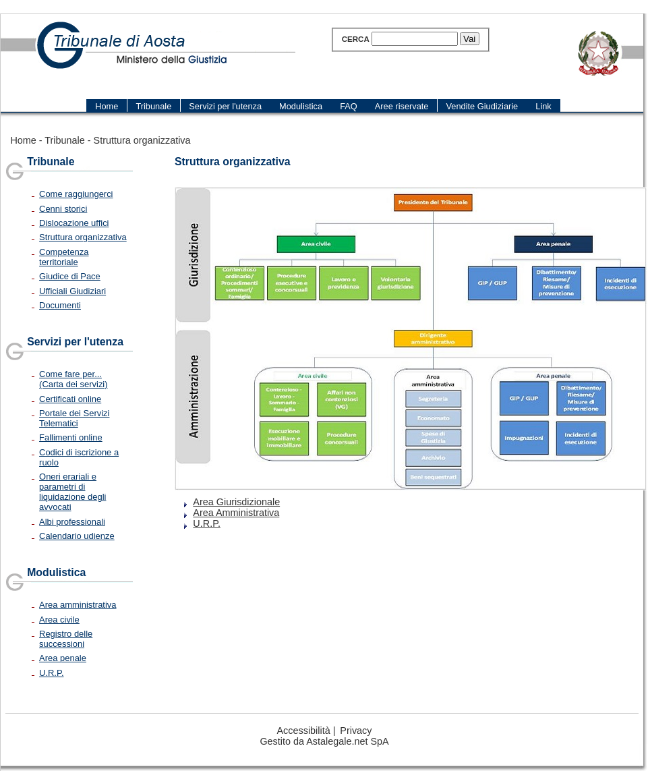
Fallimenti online (70, 437)
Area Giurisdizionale (236, 501)
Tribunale (64, 140)
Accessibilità (303, 730)
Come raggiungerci (76, 194)
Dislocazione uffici (74, 223)
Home (23, 140)
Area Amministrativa (236, 512)
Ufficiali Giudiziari (72, 291)
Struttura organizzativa (142, 140)
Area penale (62, 658)
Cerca (356, 39)
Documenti (60, 305)
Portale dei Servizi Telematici (74, 418)
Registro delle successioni (65, 639)
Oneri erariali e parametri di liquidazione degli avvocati (72, 492)
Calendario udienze (77, 536)
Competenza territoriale (63, 257)
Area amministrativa (77, 605)
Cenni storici (63, 209)
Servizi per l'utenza (75, 341)
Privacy (356, 730)
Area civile (59, 620)
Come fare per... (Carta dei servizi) (73, 379)
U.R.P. (51, 673)
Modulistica (56, 572)
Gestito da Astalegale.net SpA (324, 741)
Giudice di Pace (69, 276)
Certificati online (70, 399)
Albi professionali (72, 522)
